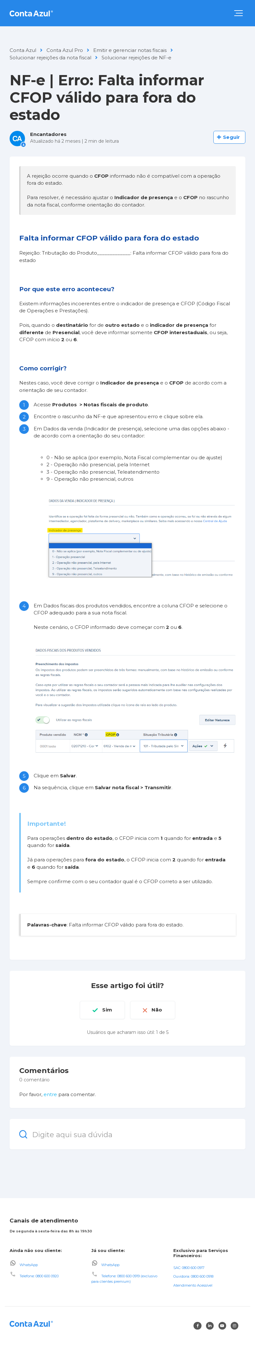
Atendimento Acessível (192, 1285)
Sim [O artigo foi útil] (107, 1010)
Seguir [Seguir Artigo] (231, 137)
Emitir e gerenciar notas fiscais (130, 50)
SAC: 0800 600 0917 (188, 1267)
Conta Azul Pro (64, 50)
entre (50, 1094)
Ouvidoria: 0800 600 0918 (193, 1276)
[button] (238, 13)
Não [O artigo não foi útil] (157, 1010)
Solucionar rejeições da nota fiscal (50, 58)
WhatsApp (29, 1264)
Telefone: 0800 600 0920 (39, 1276)
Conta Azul (23, 50)
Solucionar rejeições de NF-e (136, 58)
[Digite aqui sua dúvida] (127, 1134)
